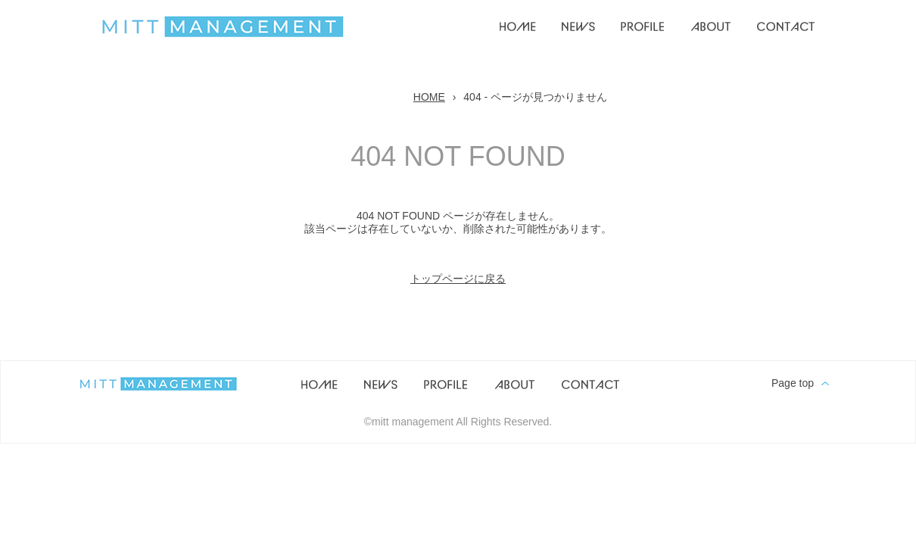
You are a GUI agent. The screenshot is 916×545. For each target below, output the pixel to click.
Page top (792, 383)
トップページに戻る (458, 278)
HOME (429, 97)
